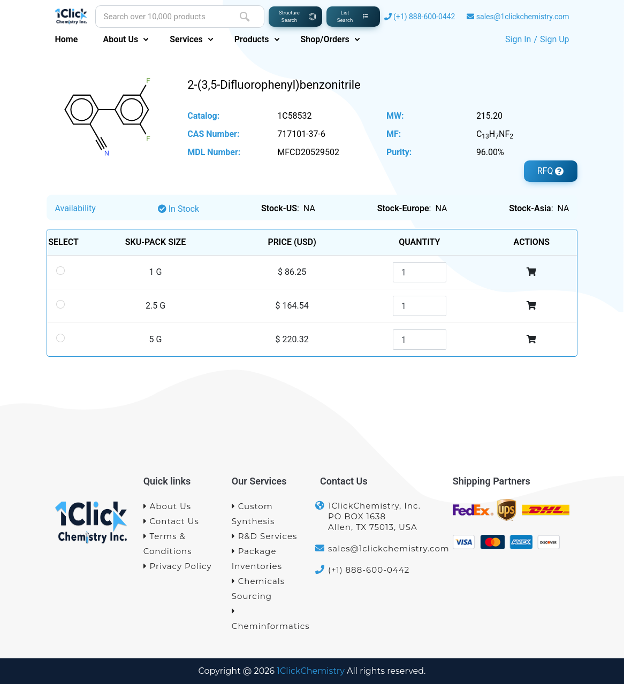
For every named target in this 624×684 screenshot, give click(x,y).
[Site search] (160, 17)
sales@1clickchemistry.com (522, 16)
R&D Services (265, 536)
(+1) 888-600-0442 (424, 16)
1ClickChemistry (311, 671)
